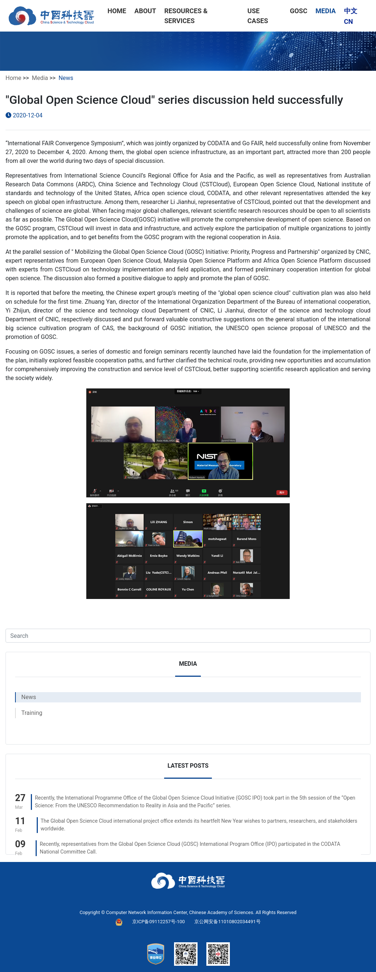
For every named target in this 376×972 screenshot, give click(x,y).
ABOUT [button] (145, 11)
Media (40, 77)
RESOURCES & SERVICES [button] (185, 16)
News (28, 697)
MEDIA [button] (325, 11)
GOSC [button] (298, 11)
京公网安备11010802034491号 (227, 921)
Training (31, 712)
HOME (117, 11)
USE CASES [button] (257, 16)
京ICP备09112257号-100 (158, 921)
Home (13, 77)
